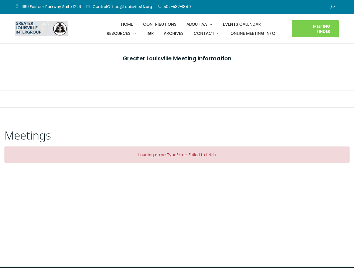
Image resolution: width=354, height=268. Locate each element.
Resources (119, 33)
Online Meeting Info (252, 33)
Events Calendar (242, 24)
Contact (204, 33)
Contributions (159, 24)
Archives (174, 33)
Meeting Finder (321, 29)
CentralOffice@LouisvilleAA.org (122, 6)
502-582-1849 (177, 6)
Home (127, 24)
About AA (196, 24)
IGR (150, 33)
